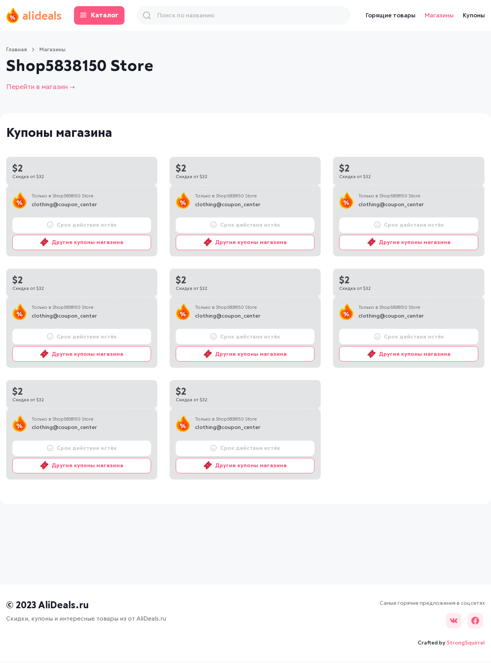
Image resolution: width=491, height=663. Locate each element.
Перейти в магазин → (45, 88)
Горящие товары (390, 15)
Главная (16, 49)
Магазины (439, 15)
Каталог (106, 15)
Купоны (474, 15)
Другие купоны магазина (81, 243)
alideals (37, 15)
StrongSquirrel (466, 643)
